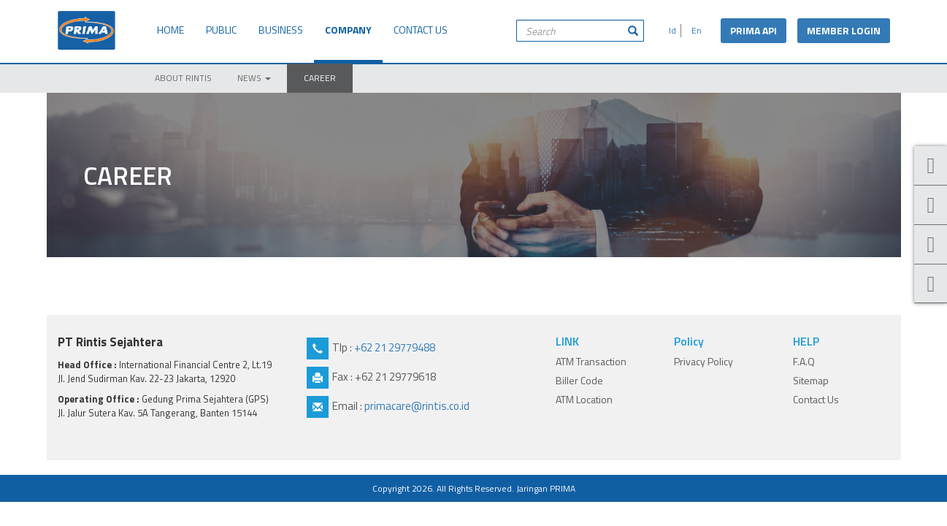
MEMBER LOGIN (844, 30)
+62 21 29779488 (394, 347)
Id (670, 30)
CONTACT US (421, 29)
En (694, 30)
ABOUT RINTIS (183, 78)
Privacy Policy (703, 361)
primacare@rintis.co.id (416, 405)
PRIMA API (753, 30)
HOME (170, 29)
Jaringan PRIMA (545, 488)
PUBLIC (221, 29)
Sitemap (811, 380)
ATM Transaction (591, 361)
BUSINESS (280, 29)
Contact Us (816, 399)
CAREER (320, 78)
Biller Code (579, 380)
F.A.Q (804, 361)
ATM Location (584, 399)
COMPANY (348, 29)
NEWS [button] (254, 78)
